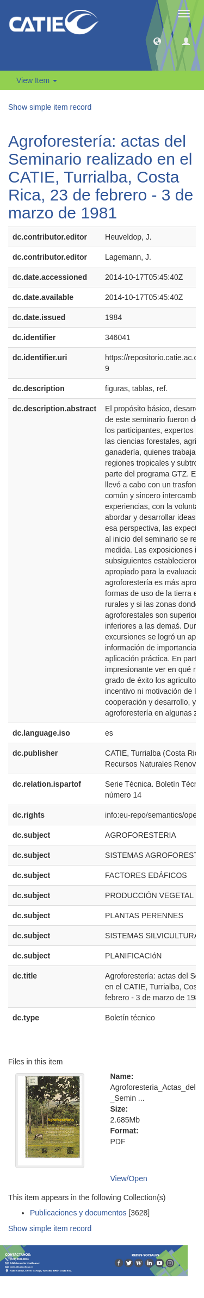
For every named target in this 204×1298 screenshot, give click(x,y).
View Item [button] (36, 80)
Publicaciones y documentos (78, 1212)
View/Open (128, 1178)
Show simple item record (49, 107)
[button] (157, 41)
